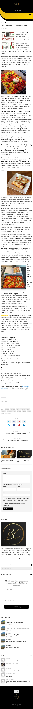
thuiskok (29, 411)
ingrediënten (22, 409)
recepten (19, 411)
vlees (9, 413)
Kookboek (3, 22)
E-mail (19, 486)
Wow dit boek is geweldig (12, 670)
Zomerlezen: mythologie (13, 647)
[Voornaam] (16, 589)
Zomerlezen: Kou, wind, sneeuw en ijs (17, 641)
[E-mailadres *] (16, 601)
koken (28, 409)
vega (3, 413)
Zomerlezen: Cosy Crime (13, 635)
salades (24, 411)
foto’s (17, 409)
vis (6, 413)
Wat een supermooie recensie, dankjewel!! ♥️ (17, 665)
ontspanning (9, 411)
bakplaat (7, 409)
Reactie (5, 473)
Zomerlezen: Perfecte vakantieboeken (17, 629)
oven (15, 411)
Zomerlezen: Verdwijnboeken (14, 622)
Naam (5, 486)
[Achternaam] (16, 595)
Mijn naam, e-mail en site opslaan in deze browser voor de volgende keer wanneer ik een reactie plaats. (16, 499)
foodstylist (12, 409)
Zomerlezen (8, 620)
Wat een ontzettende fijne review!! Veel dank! (17, 660)
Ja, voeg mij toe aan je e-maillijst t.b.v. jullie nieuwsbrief (14, 504)
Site (4, 492)
